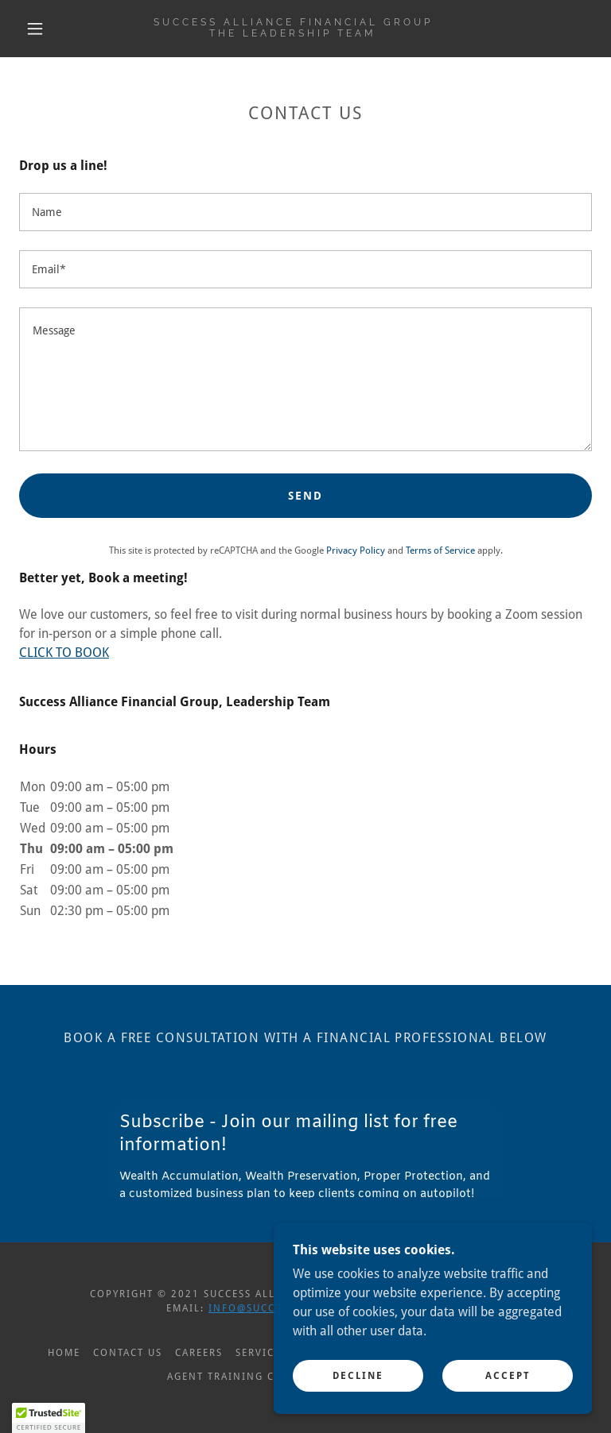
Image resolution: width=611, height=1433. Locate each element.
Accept (508, 1375)
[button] (35, 28)
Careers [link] (199, 1352)
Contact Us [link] (127, 1352)
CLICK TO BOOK (64, 652)
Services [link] (261, 1352)
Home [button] (64, 1352)
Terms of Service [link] (440, 550)
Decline (358, 1375)
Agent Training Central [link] (242, 1376)
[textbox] (305, 212)
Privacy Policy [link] (355, 550)
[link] (292, 32)
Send (305, 495)
